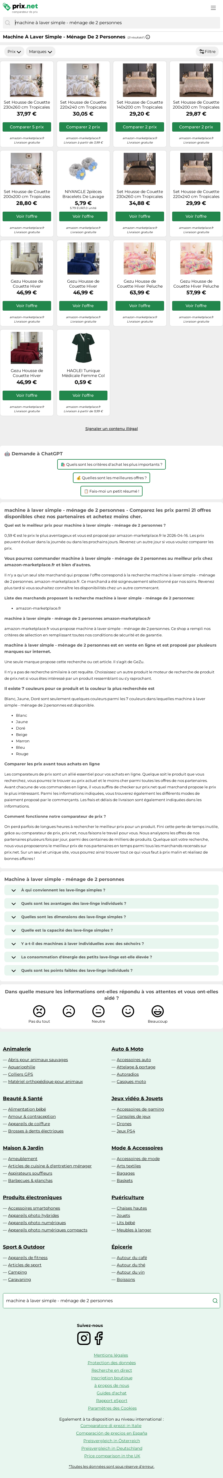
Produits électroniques (32, 1197)
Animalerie (17, 1049)
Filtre (207, 51)
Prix (14, 51)
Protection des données (112, 1362)
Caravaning (19, 1279)
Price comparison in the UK (112, 1455)
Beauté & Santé (23, 1098)
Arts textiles (129, 1166)
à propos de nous (111, 1385)
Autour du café (132, 1257)
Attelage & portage (136, 1067)
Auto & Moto (127, 1049)
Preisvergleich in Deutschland (111, 1448)
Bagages (126, 1173)
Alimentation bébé (27, 1109)
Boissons (126, 1279)
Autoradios (128, 1074)
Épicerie (122, 1247)
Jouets (123, 1215)
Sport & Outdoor (24, 1247)
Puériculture (128, 1197)
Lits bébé (126, 1222)
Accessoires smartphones (34, 1208)
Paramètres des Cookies (112, 1408)
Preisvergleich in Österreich (111, 1440)
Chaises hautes (132, 1208)
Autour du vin (131, 1272)
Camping (17, 1272)
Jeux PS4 (126, 1131)
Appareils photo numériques (37, 1222)
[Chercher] (7, 23)
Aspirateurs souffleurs (30, 1173)
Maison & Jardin (23, 1148)
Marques (40, 51)
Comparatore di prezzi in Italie (110, 1425)
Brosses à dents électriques (36, 1131)
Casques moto (131, 1081)
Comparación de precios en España (111, 1433)
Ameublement (22, 1158)
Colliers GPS (20, 1074)
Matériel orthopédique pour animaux (45, 1081)
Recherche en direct (111, 1370)
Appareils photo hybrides (33, 1215)
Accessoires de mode (138, 1158)
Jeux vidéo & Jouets (137, 1098)
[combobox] (116, 23)
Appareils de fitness (28, 1257)
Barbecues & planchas (30, 1180)
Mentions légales (111, 1355)
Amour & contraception (32, 1116)
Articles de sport (25, 1265)
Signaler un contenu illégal (111, 428)
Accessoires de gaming (140, 1109)
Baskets (125, 1180)
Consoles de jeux (133, 1116)
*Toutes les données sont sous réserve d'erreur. (111, 1466)
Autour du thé (131, 1265)
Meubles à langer (134, 1230)
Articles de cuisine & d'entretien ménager (50, 1166)
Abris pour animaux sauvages (38, 1059)
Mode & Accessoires (137, 1148)
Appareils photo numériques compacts (47, 1230)
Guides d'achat (112, 1393)
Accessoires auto (134, 1059)
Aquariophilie (21, 1067)
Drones (124, 1123)
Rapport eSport (111, 1400)
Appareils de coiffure (29, 1123)
